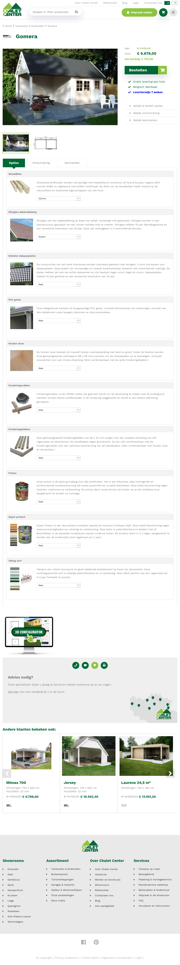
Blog (124, 2)
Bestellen (148, 70)
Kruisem (12, 895)
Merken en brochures (107, 879)
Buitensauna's (59, 874)
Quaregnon (14, 906)
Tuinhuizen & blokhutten (66, 869)
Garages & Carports (63, 885)
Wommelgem (15, 921)
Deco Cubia (58, 900)
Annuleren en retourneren (154, 906)
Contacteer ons (153, 2)
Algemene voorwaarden (117, 957)
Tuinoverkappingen (62, 879)
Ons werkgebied (104, 906)
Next (170, 773)
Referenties (110, 2)
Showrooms (13, 861)
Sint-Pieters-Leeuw (19, 916)
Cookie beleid (90, 957)
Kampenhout (15, 890)
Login (136, 2)
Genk (11, 885)
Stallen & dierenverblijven (66, 890)
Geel (10, 874)
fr (175, 3)
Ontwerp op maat (149, 869)
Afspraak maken (139, 12)
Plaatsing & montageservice (155, 879)
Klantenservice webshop (153, 885)
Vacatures (101, 874)
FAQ (141, 900)
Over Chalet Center (86, 2)
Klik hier (13, 691)
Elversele (13, 869)
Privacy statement (66, 957)
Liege (11, 900)
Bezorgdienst (146, 874)
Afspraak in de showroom (154, 895)
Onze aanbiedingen (62, 895)
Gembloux (14, 879)
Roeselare (13, 911)
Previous (6, 773)
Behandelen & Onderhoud (154, 890)
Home (8, 26)
